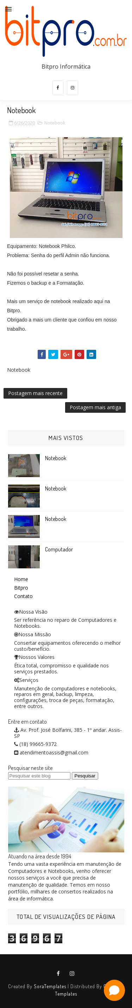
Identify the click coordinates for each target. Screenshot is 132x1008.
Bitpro (21, 587)
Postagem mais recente (35, 393)
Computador (59, 549)
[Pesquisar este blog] (39, 776)
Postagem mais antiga (95, 407)
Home (21, 579)
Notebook (54, 123)
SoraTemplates (50, 986)
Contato (23, 596)
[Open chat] (114, 990)
